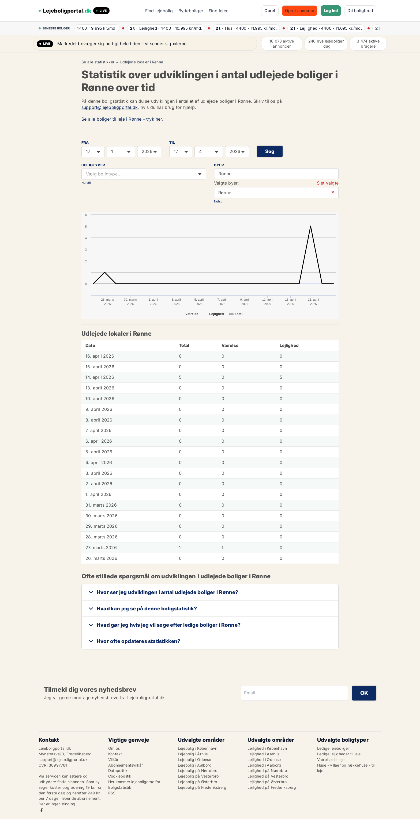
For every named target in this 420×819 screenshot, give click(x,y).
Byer (219, 165)
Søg (270, 151)
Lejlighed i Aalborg (264, 765)
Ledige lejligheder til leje (339, 754)
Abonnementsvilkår (125, 765)
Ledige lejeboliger (333, 748)
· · (97, 28)
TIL (172, 142)
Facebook (41, 810)
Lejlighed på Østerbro (267, 781)
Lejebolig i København (197, 748)
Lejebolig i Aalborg (195, 765)
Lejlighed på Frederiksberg (272, 787)
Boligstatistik (119, 787)
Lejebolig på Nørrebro (197, 770)
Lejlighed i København (267, 748)
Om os (114, 748)
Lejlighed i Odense (264, 759)
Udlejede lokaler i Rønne (141, 62)
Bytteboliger (190, 10)
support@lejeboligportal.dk (109, 107)
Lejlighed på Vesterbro (268, 776)
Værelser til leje (330, 759)
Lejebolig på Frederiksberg (202, 787)
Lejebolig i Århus (193, 754)
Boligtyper (93, 165)
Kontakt (115, 754)
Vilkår (113, 759)
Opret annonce (299, 10)
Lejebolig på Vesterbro (198, 776)
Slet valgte (328, 183)
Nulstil (86, 183)
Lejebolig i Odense (194, 759)
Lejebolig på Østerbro (197, 781)
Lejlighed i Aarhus (264, 754)
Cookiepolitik (120, 776)
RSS (112, 793)
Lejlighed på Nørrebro (267, 770)
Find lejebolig (159, 10)
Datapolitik (118, 770)
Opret (269, 10)
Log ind (331, 10)
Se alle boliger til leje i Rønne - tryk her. (122, 119)
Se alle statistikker (97, 62)
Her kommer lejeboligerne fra (134, 781)
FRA (85, 142)
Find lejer (218, 10)
